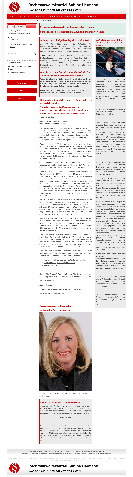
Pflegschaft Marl (79, 460)
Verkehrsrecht (72, 16)
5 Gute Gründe (36, 16)
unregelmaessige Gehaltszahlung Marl (76, 458)
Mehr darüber (65, 417)
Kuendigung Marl (114, 458)
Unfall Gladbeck (92, 458)
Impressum (52, 453)
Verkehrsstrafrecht (51, 265)
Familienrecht (54, 16)
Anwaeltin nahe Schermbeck (56, 458)
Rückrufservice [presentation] (20, 26)
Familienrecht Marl (103, 458)
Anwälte (21, 16)
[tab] (11, 26)
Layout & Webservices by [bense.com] (34, 453)
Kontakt (59, 453)
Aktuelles (21, 99)
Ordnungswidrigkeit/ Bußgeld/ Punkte (59, 263)
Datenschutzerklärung (103, 453)
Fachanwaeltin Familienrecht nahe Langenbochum (33, 458)
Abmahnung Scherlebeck (66, 460)
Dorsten (69, 453)
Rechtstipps (21, 91)
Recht (11, 16)
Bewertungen (21, 83)
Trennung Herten (13, 458)
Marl (64, 453)
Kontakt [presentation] (11, 26)
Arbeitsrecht (89, 16)
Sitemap (83, 453)
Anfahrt (12, 47)
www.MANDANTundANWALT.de (39, 451)
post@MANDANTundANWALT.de (21, 44)
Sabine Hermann (46, 285)
